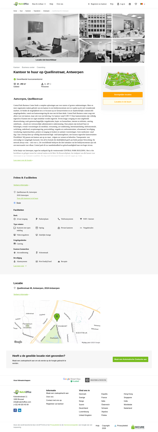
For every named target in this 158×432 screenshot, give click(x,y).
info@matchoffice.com (22, 402)
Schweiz (104, 408)
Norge (81, 401)
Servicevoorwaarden (71, 425)
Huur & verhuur (37, 4)
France (104, 397)
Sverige (82, 397)
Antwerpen (46, 11)
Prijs (111, 4)
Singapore (128, 397)
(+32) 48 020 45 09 (21, 405)
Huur (21, 11)
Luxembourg (84, 412)
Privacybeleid (54, 425)
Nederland (128, 408)
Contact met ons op (54, 400)
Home (15, 11)
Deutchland (83, 408)
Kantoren (28, 11)
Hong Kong (128, 394)
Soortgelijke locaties (122, 95)
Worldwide (128, 405)
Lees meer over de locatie (23, 160)
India (126, 401)
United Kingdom (85, 415)
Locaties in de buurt (122, 102)
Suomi (81, 405)
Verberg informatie (21, 185)
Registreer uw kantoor (97, 4)
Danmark (82, 394)
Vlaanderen (37, 11)
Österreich (105, 405)
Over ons (60, 4)
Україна (104, 412)
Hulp (51, 4)
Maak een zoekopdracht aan (57, 393)
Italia (103, 401)
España (104, 394)
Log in (121, 4)
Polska (104, 415)
